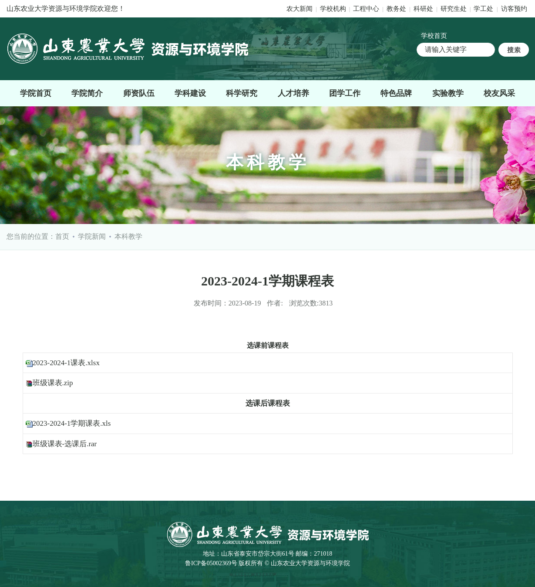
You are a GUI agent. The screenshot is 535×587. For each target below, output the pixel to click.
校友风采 (499, 93)
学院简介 (87, 93)
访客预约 (514, 8)
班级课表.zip (53, 383)
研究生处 (454, 8)
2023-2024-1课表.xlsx (66, 363)
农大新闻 (299, 8)
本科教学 (128, 236)
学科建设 (190, 93)
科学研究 (241, 93)
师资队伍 (139, 93)
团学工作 (344, 93)
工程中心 (366, 8)
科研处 (424, 8)
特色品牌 (396, 93)
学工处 (484, 8)
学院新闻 (92, 236)
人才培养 (293, 93)
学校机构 (333, 8)
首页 (62, 236)
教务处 (397, 8)
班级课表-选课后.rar (65, 444)
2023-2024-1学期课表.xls (72, 423)
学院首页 (35, 93)
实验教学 (448, 93)
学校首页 (434, 35)
